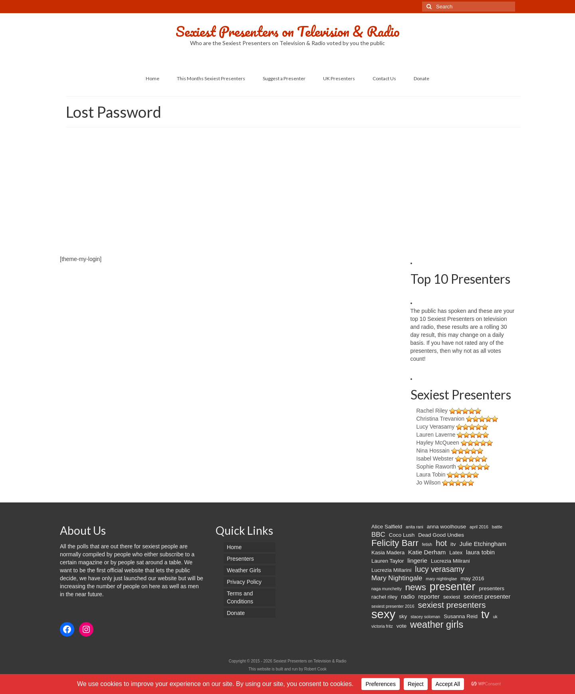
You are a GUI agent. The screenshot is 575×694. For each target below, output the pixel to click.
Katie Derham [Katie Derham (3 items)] (427, 552)
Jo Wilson (428, 482)
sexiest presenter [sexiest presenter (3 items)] (487, 596)
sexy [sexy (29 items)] (383, 614)
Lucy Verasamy (435, 426)
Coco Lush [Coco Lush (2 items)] (402, 535)
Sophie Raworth (436, 466)
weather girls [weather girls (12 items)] (436, 625)
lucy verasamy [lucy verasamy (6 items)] (439, 569)
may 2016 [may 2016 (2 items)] (472, 578)
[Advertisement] (287, 195)
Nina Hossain (433, 450)
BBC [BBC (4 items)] (378, 534)
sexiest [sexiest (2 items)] (451, 597)
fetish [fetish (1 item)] (427, 544)
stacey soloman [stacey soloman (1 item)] (425, 616)
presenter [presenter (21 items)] (453, 587)
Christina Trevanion (440, 418)
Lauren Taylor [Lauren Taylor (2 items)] (387, 561)
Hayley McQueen (437, 442)
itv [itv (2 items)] (453, 544)
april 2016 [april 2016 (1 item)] (479, 526)
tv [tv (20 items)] (485, 615)
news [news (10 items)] (415, 587)
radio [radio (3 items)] (407, 596)
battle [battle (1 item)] (497, 526)
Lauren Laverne (436, 434)
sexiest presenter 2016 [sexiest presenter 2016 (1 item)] (392, 606)
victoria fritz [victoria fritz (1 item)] (382, 626)
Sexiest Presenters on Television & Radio (288, 31)
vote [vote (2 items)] (402, 626)
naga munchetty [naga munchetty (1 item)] (386, 588)
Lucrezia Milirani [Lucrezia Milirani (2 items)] (450, 561)
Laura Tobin (431, 474)
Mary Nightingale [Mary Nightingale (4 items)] (396, 578)
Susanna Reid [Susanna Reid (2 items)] (461, 616)
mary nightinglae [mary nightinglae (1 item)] (441, 578)
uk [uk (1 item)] (495, 616)
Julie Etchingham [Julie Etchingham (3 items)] (482, 543)
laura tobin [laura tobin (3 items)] (480, 552)
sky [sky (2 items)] (403, 616)
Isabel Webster (435, 458)
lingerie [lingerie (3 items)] (417, 560)
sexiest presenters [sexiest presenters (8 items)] (452, 605)
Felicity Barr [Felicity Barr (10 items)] (394, 543)
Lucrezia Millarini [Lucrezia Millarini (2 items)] (391, 570)
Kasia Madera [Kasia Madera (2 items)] (387, 553)
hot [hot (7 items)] (441, 543)
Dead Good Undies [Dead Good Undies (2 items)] (441, 535)
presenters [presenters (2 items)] (491, 588)
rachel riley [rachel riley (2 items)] (384, 597)
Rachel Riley (432, 410)
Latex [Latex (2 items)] (455, 553)
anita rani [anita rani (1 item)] (414, 526)
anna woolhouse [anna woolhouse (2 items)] (446, 527)
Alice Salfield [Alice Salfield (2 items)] (386, 527)
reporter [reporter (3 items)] (429, 596)
